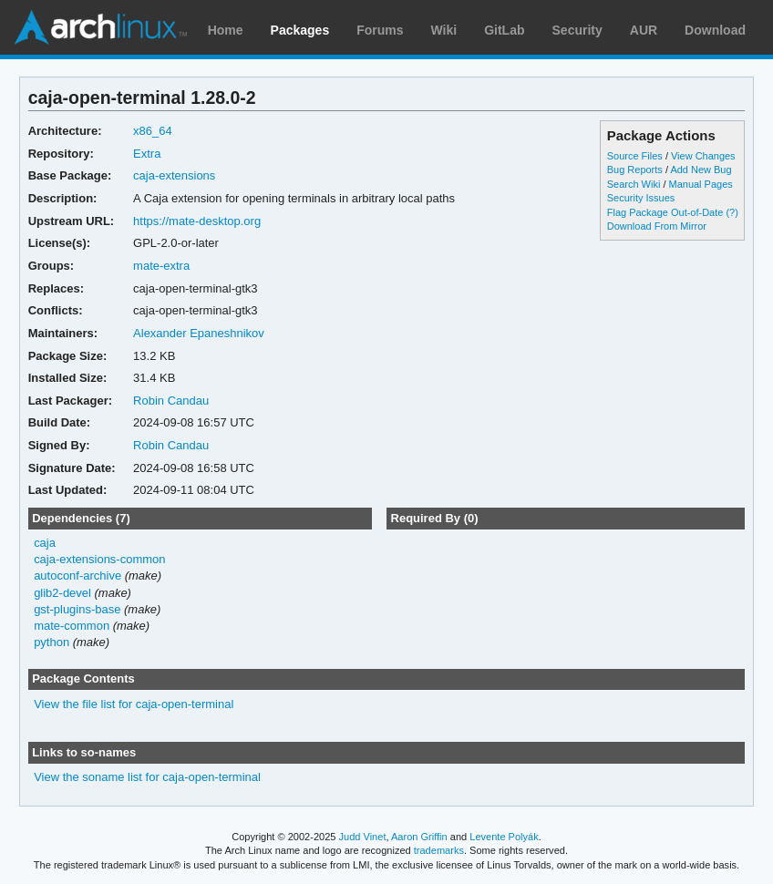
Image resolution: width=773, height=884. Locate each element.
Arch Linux (100, 27)
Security (577, 30)
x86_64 (152, 131)
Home (225, 30)
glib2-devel (62, 593)
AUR (643, 30)
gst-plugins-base (77, 609)
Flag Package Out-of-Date (665, 212)
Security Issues (641, 197)
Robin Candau (171, 400)
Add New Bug (700, 169)
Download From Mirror (656, 226)
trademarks (439, 850)
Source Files (635, 155)
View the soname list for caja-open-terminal (147, 777)
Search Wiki (634, 184)
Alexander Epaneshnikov (198, 333)
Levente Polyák (503, 836)
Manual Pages (701, 184)
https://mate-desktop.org (197, 221)
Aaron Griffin (419, 836)
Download (715, 30)
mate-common (71, 625)
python (51, 642)
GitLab (504, 30)
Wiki (444, 30)
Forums (379, 30)
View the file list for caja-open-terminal (133, 704)
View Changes (703, 155)
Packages (300, 30)
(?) (731, 212)
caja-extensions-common (99, 559)
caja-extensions (174, 175)
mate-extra (161, 265)
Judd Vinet (362, 836)
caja (45, 543)
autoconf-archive (77, 575)
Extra (146, 153)
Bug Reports (635, 169)
